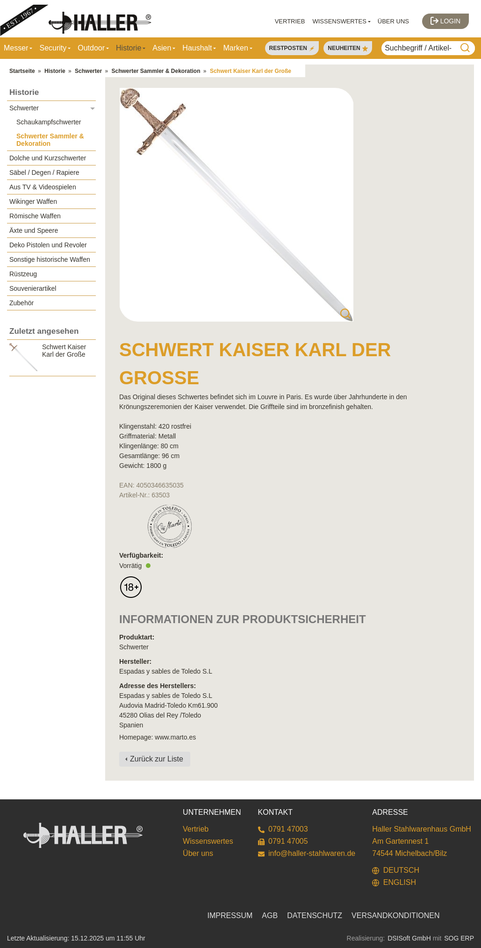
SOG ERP (459, 938)
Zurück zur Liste (156, 759)
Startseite (22, 71)
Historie (54, 71)
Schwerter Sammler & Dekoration (155, 71)
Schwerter (88, 71)
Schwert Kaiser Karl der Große (250, 71)
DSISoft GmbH (409, 938)
